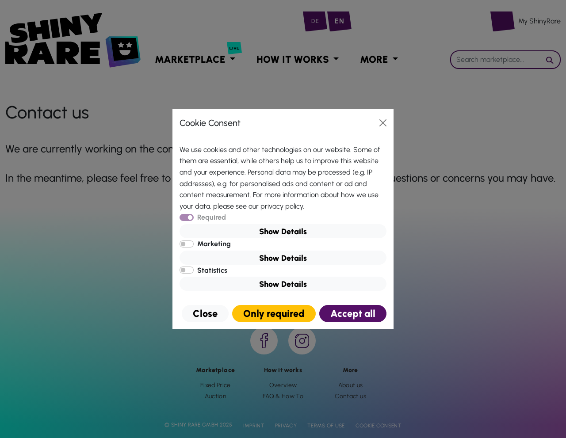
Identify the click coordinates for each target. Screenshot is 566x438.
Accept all (352, 314)
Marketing (214, 244)
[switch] (187, 244)
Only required (274, 314)
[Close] (383, 123)
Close (205, 314)
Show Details (283, 231)
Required (211, 217)
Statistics (212, 270)
